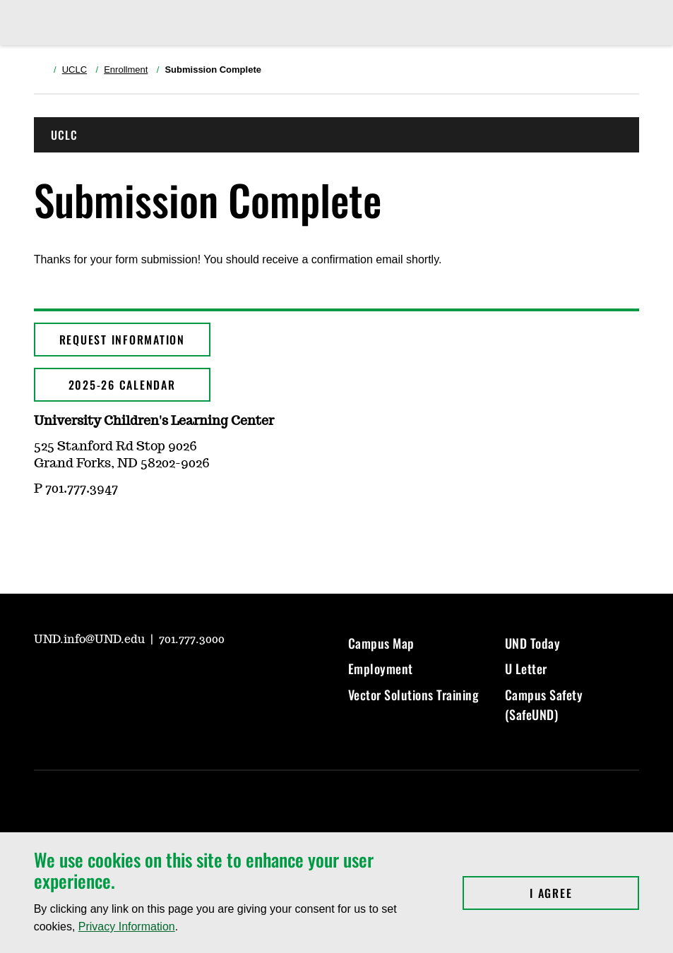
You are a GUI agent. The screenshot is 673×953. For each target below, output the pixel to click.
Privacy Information (126, 927)
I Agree (584, 893)
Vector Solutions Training (414, 694)
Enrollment (126, 69)
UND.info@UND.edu (91, 639)
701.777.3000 (192, 639)
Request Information (122, 339)
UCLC (74, 69)
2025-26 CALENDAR (122, 384)
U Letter (526, 668)
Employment (380, 668)
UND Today (533, 643)
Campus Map (381, 643)
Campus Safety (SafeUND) (544, 704)
